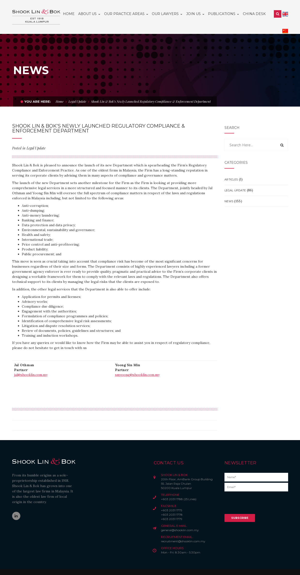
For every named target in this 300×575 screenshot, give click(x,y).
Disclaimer (90, 566)
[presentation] (261, 493)
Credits (126, 566)
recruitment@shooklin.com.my (183, 530)
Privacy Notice (109, 566)
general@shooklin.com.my (180, 519)
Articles (231, 169)
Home (60, 91)
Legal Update (77, 91)
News (228, 190)
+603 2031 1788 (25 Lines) (178, 488)
